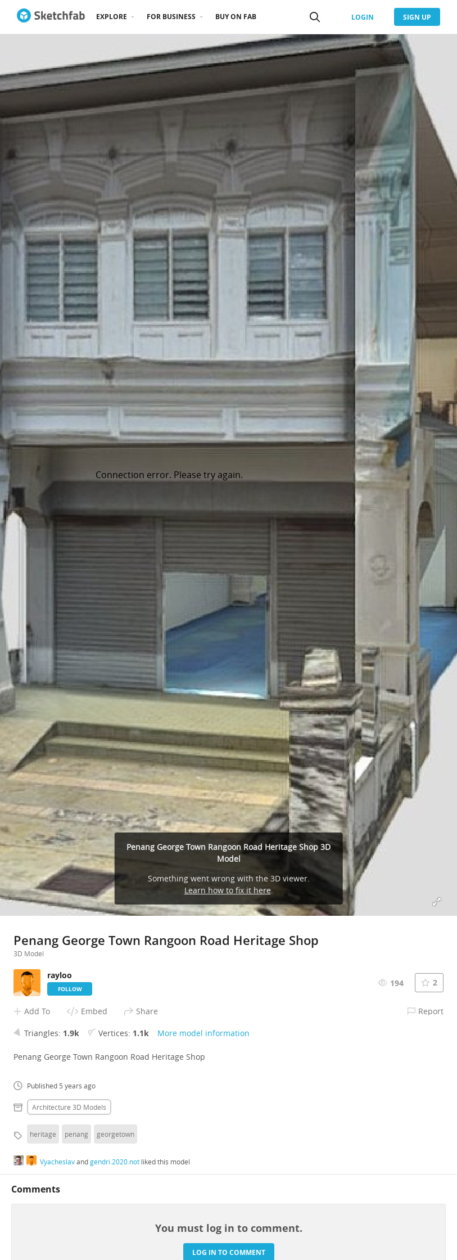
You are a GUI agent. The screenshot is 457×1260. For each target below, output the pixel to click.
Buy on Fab (235, 16)
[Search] (315, 16)
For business (171, 16)
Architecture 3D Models (69, 1107)
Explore (111, 16)
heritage (43, 1134)
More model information (203, 1033)
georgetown (115, 1134)
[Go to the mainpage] (51, 16)
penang (76, 1134)
